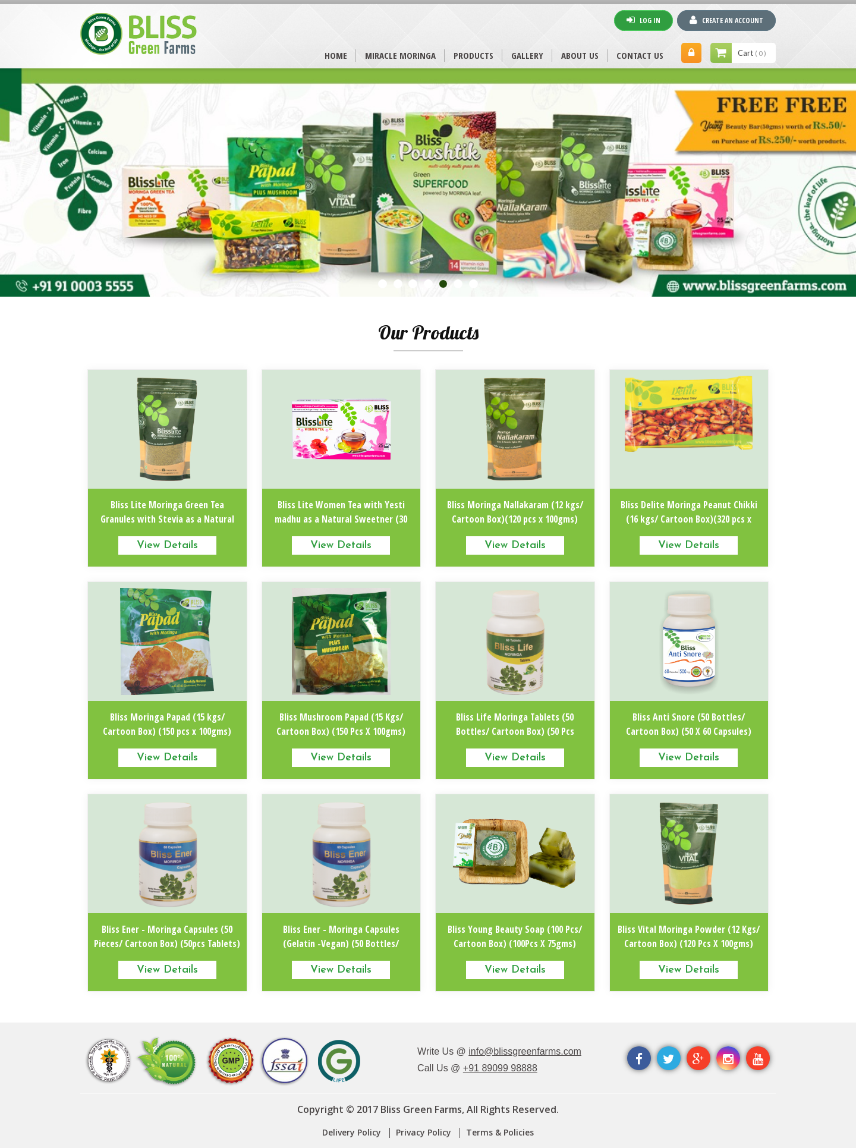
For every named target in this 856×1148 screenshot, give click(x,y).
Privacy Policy (423, 1132)
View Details (167, 545)
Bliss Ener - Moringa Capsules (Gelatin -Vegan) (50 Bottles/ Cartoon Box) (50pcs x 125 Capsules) (341, 943)
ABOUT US (580, 55)
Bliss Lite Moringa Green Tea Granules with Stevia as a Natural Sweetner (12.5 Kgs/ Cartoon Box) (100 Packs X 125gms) (167, 526)
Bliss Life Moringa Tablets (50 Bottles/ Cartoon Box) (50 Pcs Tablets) (515, 731)
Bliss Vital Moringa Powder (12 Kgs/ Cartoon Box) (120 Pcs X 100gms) (689, 936)
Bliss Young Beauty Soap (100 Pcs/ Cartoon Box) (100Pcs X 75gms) (515, 936)
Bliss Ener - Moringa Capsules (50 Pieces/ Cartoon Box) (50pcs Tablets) (167, 936)
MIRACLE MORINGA (400, 55)
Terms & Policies (500, 1132)
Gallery (527, 55)
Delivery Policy (351, 1132)
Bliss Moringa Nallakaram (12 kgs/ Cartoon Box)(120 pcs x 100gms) (515, 512)
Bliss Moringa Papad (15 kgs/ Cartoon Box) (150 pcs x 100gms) (167, 724)
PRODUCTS (473, 55)
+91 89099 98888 (500, 1068)
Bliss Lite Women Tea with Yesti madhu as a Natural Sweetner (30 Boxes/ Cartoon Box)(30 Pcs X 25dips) (341, 526)
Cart (752, 53)
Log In (643, 20)
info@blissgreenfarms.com (524, 1051)
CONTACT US (639, 55)
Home (336, 55)
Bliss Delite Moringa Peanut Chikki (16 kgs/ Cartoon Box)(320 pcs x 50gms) (689, 519)
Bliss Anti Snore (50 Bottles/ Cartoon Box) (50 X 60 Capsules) (688, 724)
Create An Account (726, 20)
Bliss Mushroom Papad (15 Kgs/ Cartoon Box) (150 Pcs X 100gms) (340, 724)
